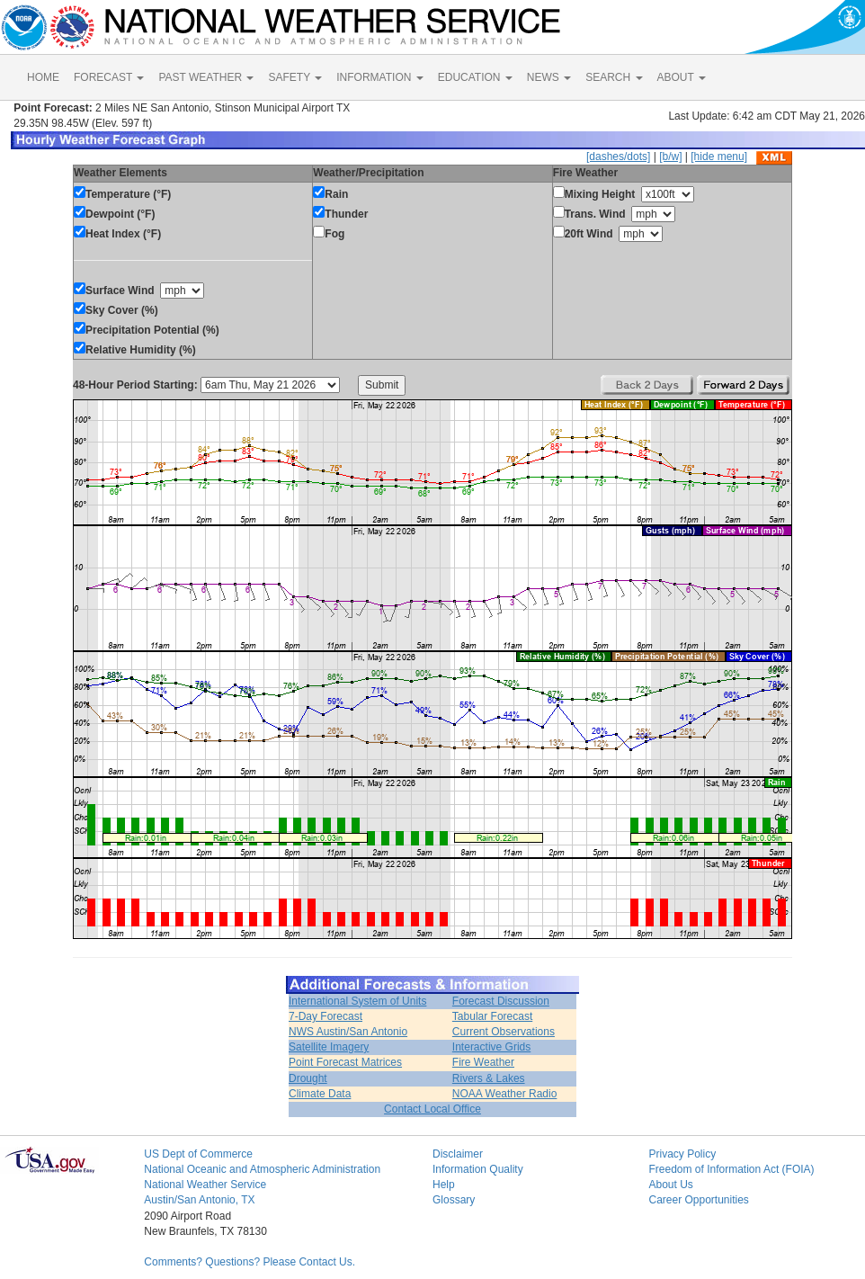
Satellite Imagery (329, 1047)
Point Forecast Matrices (345, 1062)
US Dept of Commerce (198, 1154)
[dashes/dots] (618, 156)
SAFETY (295, 77)
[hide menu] (719, 156)
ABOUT (681, 77)
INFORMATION (379, 77)
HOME (43, 77)
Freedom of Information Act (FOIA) (731, 1169)
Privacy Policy (682, 1154)
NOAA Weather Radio (504, 1093)
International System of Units (357, 1001)
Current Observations (503, 1031)
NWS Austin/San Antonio (348, 1031)
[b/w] (670, 156)
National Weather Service (205, 1184)
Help (443, 1184)
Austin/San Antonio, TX (199, 1200)
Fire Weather (483, 1062)
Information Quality (477, 1169)
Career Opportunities (698, 1200)
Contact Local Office (432, 1109)
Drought (308, 1078)
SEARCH (613, 77)
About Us (670, 1184)
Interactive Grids (491, 1047)
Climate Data (320, 1093)
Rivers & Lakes (488, 1078)
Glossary (453, 1200)
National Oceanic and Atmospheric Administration (262, 1169)
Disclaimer (457, 1154)
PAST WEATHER (206, 77)
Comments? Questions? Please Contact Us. (249, 1262)
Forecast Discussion (500, 1001)
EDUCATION (475, 77)
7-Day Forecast (325, 1016)
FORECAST (109, 77)
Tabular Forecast (492, 1016)
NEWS (549, 77)
